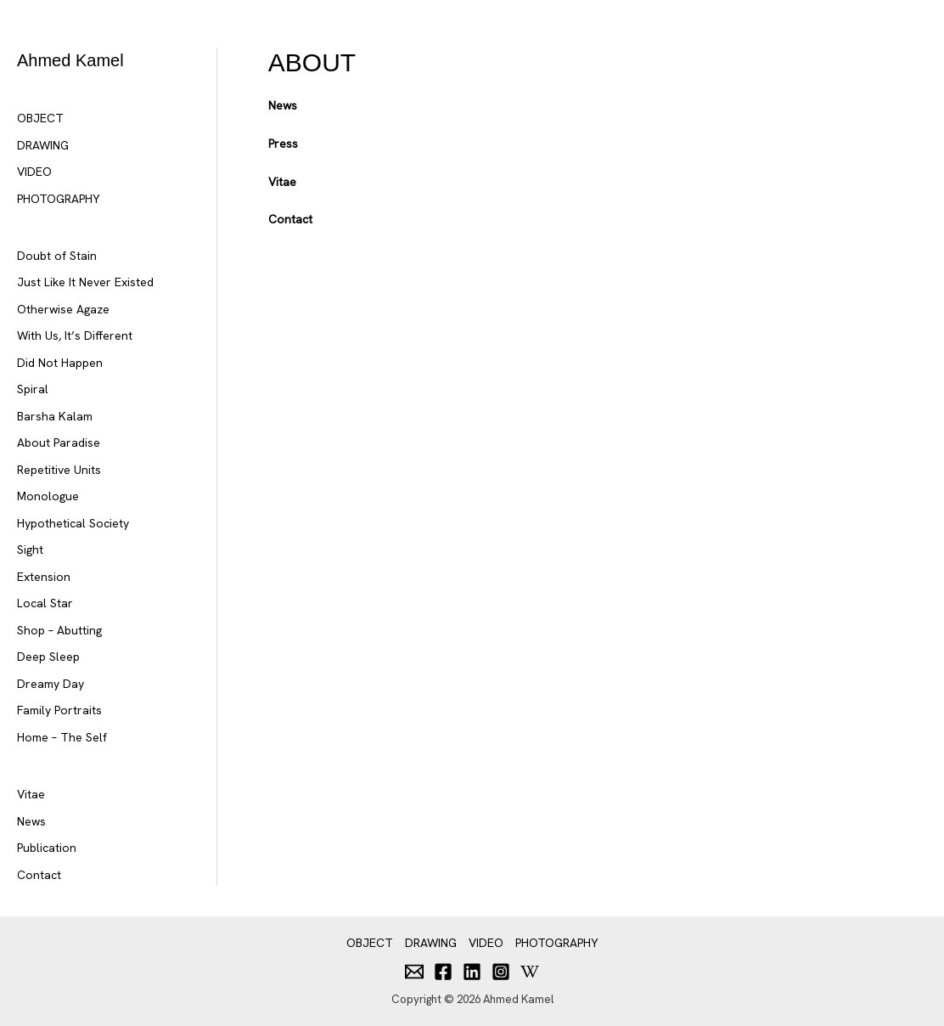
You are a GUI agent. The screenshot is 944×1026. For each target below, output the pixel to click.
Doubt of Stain (57, 255)
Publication (46, 847)
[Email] (414, 971)
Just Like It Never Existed (85, 282)
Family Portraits (59, 710)
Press (283, 143)
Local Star (45, 603)
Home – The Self (62, 737)
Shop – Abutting (59, 630)
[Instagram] (501, 971)
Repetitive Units (59, 469)
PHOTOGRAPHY (58, 198)
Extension (43, 576)
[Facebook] (443, 971)
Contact (39, 874)
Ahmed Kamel (70, 60)
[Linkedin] (472, 971)
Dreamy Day (50, 683)
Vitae (31, 794)
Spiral (32, 389)
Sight (30, 549)
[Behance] (529, 971)
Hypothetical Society (73, 523)
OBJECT (40, 118)
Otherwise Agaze (63, 309)
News (31, 821)
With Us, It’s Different (74, 335)
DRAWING (43, 145)
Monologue (48, 496)
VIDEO (34, 171)
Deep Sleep (48, 656)
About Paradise (58, 442)
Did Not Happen (60, 362)
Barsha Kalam (55, 416)
